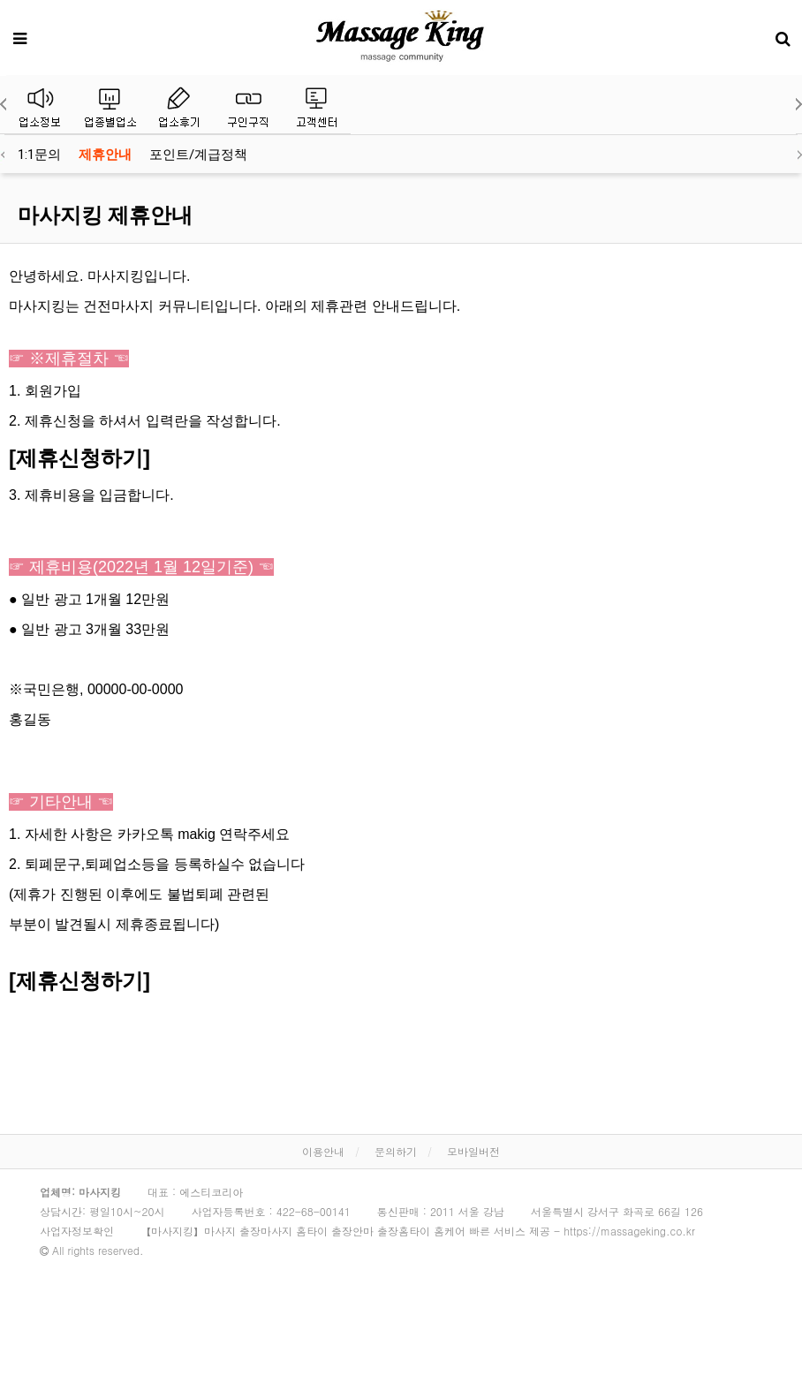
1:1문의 (39, 154)
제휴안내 (105, 154)
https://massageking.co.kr (629, 1230)
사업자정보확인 (77, 1230)
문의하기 (396, 1151)
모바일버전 (473, 1151)
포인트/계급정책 (198, 154)
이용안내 (323, 1151)
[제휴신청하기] (79, 458)
